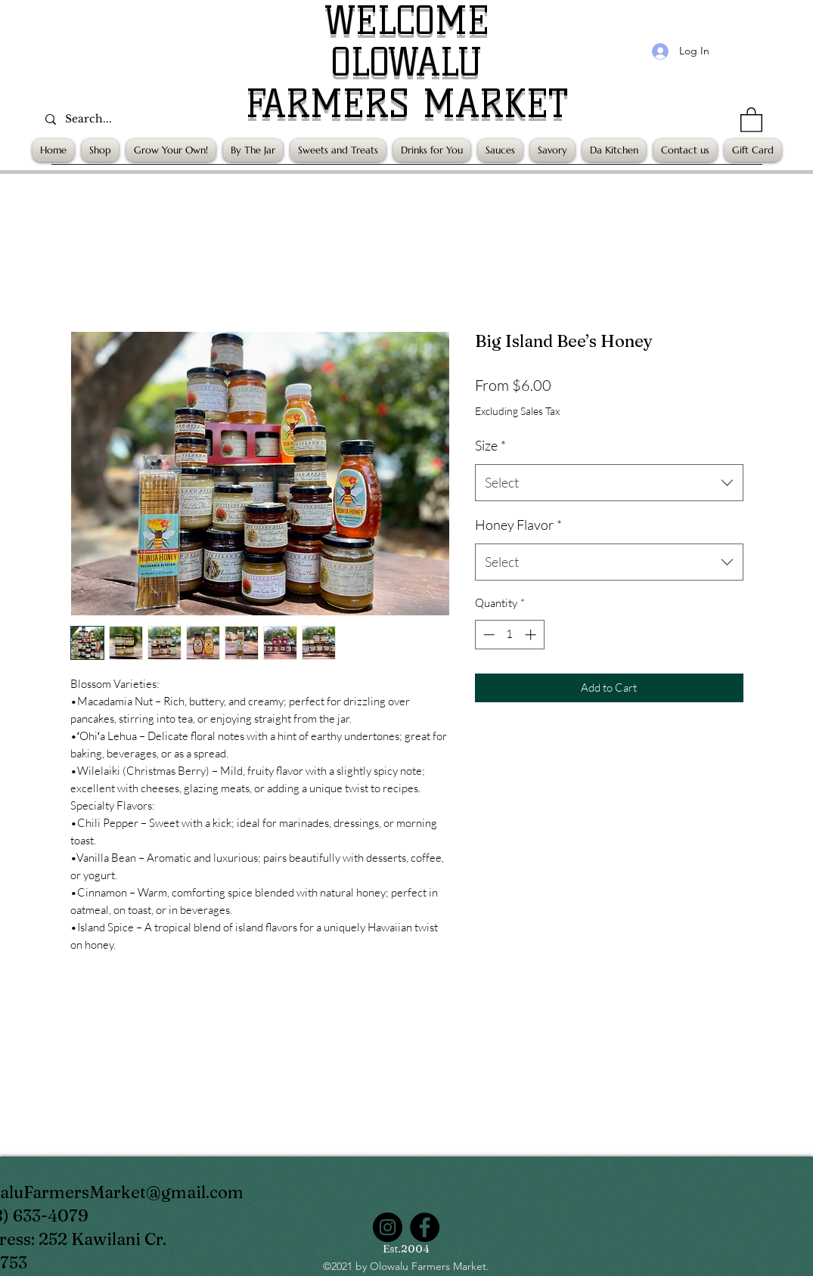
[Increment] (532, 635)
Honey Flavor (518, 524)
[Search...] (141, 119)
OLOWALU (406, 62)
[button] (751, 119)
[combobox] (609, 483)
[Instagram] (387, 1227)
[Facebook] (424, 1227)
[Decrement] (487, 635)
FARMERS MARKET (407, 104)
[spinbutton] (509, 635)
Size (490, 445)
